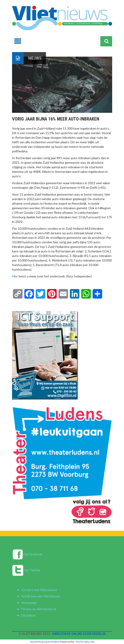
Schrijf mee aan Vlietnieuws (40, 596)
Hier (15, 276)
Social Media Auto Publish (45, 641)
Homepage (29, 602)
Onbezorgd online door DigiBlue (79, 634)
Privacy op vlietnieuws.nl (38, 609)
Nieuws (34, 58)
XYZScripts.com (85, 641)
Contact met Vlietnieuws (39, 590)
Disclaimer (28, 615)
